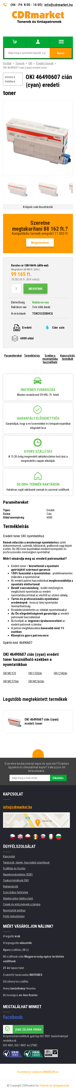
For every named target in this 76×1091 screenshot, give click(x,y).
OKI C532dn (35, 673)
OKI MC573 (9, 673)
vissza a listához (10, 79)
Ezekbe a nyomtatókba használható (50, 359)
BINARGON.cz (51, 1072)
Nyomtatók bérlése (14, 910)
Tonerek (20, 63)
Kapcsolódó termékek (67, 357)
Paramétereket (13, 355)
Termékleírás (32, 355)
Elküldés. (58, 778)
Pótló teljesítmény (14, 916)
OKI (30, 63)
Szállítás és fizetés (14, 868)
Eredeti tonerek (45, 63)
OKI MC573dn (11, 681)
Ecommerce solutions (30, 1072)
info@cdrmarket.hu (58, 5)
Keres (60, 53)
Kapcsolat (9, 856)
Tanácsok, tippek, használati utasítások (26, 862)
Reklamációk (10, 886)
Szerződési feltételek (15, 892)
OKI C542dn (60, 673)
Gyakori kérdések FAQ (16, 880)
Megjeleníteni (40, 243)
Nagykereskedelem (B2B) (18, 874)
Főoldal (7, 63)
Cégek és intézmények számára (21, 904)
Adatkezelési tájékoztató (18, 898)
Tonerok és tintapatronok (54, 1085)
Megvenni (35, 289)
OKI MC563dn (36, 681)
